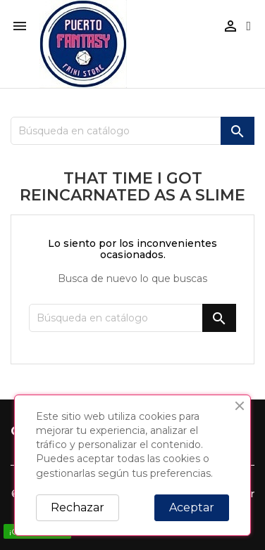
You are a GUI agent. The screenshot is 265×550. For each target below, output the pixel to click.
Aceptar (191, 507)
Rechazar (77, 507)
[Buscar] (132, 131)
